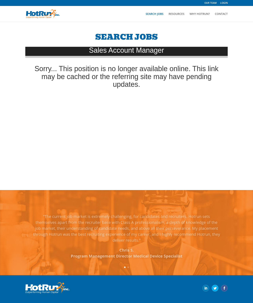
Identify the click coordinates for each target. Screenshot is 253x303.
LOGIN (224, 3)
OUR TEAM (210, 3)
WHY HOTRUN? (200, 14)
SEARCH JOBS (154, 14)
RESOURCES (176, 14)
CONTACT (221, 14)
